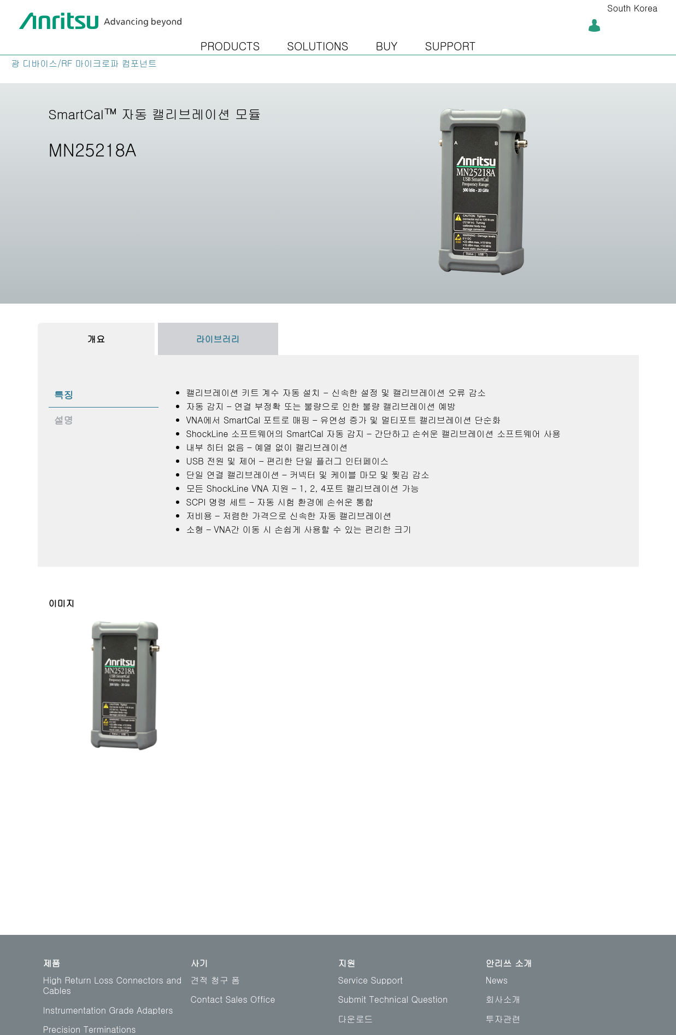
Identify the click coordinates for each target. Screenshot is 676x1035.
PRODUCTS (230, 46)
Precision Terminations (89, 1029)
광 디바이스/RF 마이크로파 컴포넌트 (84, 63)
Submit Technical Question (393, 999)
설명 (64, 420)
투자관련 (503, 1019)
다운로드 (355, 1019)
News (497, 980)
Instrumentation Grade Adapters (108, 1010)
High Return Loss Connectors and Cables (112, 985)
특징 (64, 395)
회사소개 (503, 999)
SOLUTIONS (317, 46)
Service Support (370, 980)
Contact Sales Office (233, 999)
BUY (386, 46)
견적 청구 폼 (215, 980)
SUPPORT (450, 46)
